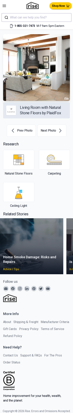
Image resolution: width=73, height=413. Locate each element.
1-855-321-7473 (24, 25)
